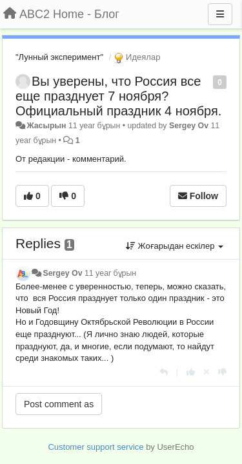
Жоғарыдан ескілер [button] (174, 246)
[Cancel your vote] (206, 372)
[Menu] (220, 14)
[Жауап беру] (163, 372)
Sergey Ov (188, 125)
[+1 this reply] (191, 372)
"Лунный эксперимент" (59, 57)
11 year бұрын (110, 273)
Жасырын (46, 125)
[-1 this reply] (222, 372)
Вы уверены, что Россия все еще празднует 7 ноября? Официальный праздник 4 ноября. (118, 96)
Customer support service (95, 447)
